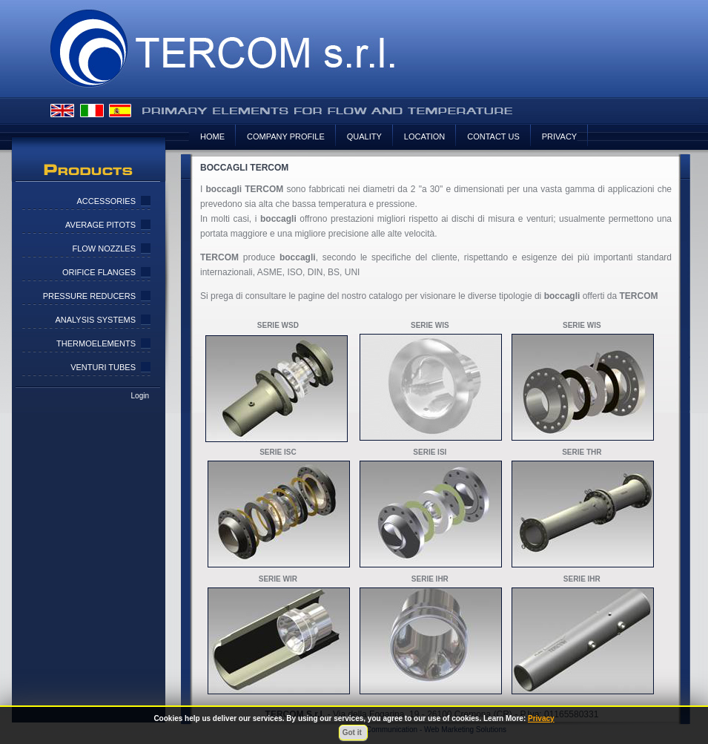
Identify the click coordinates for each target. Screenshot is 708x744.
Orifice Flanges (99, 272)
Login (140, 396)
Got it (353, 732)
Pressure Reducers (89, 296)
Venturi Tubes (103, 367)
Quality (364, 136)
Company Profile (286, 136)
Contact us (493, 136)
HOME (212, 136)
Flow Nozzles (104, 248)
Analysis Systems (95, 319)
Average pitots (100, 224)
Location (424, 136)
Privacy (559, 136)
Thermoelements (96, 343)
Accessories (106, 201)
